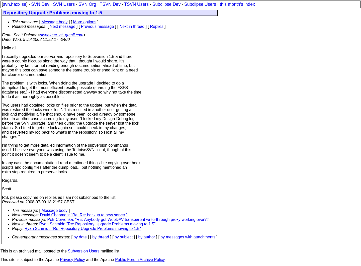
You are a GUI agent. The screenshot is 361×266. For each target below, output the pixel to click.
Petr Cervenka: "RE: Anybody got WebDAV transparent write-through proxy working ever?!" (128, 219)
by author (146, 237)
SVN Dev (40, 4)
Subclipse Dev (166, 4)
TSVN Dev (110, 4)
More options (85, 22)
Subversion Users (84, 251)
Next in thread (132, 26)
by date (79, 237)
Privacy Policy (72, 259)
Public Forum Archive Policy (139, 259)
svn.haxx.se (14, 4)
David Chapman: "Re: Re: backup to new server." (83, 215)
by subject (124, 237)
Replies (156, 26)
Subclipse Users (200, 4)
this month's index (237, 4)
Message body (54, 22)
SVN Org (87, 4)
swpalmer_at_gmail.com (61, 35)
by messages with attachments (187, 237)
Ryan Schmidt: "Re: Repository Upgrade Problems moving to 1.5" (97, 224)
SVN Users (64, 4)
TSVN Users (136, 4)
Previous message (97, 26)
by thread (100, 237)
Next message (62, 26)
